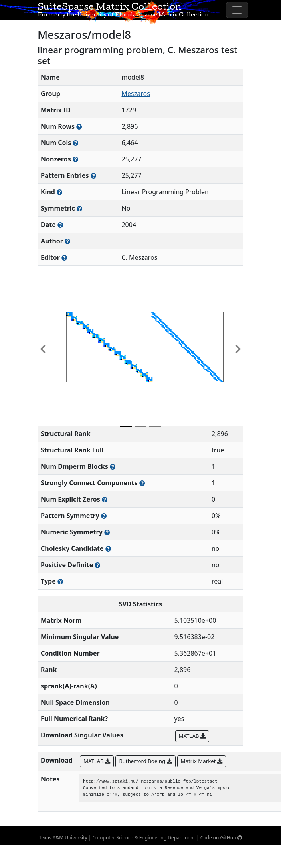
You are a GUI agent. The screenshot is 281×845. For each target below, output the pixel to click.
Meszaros (135, 93)
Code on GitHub (221, 837)
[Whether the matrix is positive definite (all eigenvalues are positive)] (97, 565)
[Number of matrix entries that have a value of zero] (104, 499)
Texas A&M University (63, 837)
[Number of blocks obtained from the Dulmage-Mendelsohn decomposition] (112, 466)
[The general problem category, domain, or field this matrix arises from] (59, 192)
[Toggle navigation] (237, 10)
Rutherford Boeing (145, 761)
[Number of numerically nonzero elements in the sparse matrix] (75, 159)
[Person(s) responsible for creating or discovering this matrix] (67, 241)
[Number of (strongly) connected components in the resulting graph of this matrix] (142, 483)
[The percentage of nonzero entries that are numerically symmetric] (107, 532)
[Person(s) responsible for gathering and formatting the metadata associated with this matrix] (64, 257)
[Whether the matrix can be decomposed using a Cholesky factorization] (108, 548)
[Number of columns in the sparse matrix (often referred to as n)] (75, 143)
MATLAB (192, 735)
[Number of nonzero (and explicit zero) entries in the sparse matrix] (93, 175)
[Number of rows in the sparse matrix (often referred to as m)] (79, 126)
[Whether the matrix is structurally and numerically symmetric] (79, 208)
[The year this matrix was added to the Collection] (60, 225)
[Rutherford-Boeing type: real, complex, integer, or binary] (60, 581)
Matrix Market (201, 761)
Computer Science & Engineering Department (143, 837)
